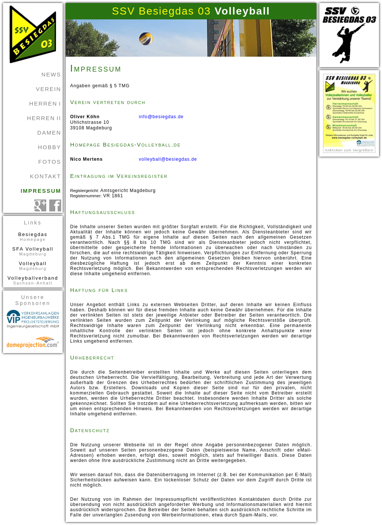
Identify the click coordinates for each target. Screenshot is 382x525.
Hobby (49, 147)
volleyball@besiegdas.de (168, 159)
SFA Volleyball (32, 251)
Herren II (44, 118)
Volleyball (32, 266)
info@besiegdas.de (161, 116)
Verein (48, 89)
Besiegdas (32, 237)
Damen (49, 132)
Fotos (49, 161)
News (51, 74)
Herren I (45, 103)
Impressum (41, 191)
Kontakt (45, 176)
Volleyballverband (32, 280)
